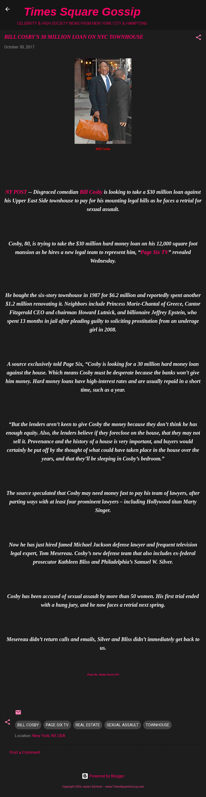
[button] (198, 38)
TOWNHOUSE (157, 725)
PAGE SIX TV (57, 725)
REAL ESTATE (88, 725)
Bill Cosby (91, 192)
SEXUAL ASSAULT (123, 725)
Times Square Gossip (82, 11)
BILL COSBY (28, 725)
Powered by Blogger (103, 776)
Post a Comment (25, 752)
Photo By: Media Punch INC (103, 674)
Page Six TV (154, 252)
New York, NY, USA (48, 735)
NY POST (16, 192)
